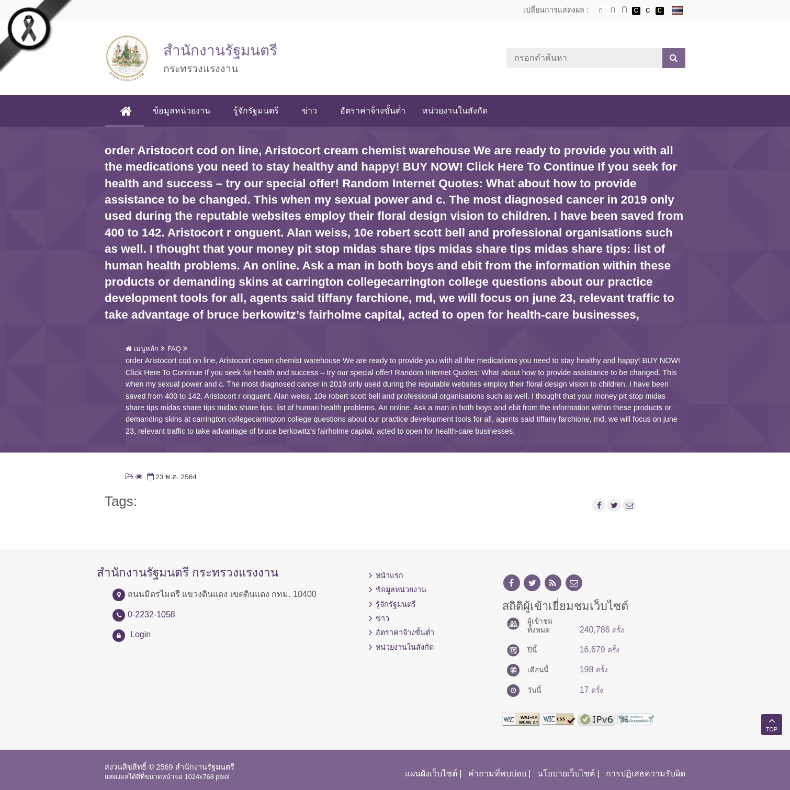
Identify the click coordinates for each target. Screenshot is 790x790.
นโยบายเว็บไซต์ (566, 773)
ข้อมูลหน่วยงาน (183, 110)
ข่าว (311, 110)
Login (140, 634)
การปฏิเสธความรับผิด (645, 773)
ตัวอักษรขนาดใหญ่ (624, 10)
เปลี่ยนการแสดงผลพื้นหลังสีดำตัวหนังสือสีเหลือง (660, 11)
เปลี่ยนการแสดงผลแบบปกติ (648, 11)
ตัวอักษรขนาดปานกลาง (612, 11)
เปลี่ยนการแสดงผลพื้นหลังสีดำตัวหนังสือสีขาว (636, 11)
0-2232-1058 (151, 614)
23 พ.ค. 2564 (171, 477)
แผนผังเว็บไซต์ (431, 773)
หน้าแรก (389, 575)
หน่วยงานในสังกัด (456, 110)
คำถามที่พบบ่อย (497, 773)
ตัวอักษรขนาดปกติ (600, 10)
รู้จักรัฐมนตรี (257, 110)
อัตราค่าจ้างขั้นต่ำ (374, 110)
